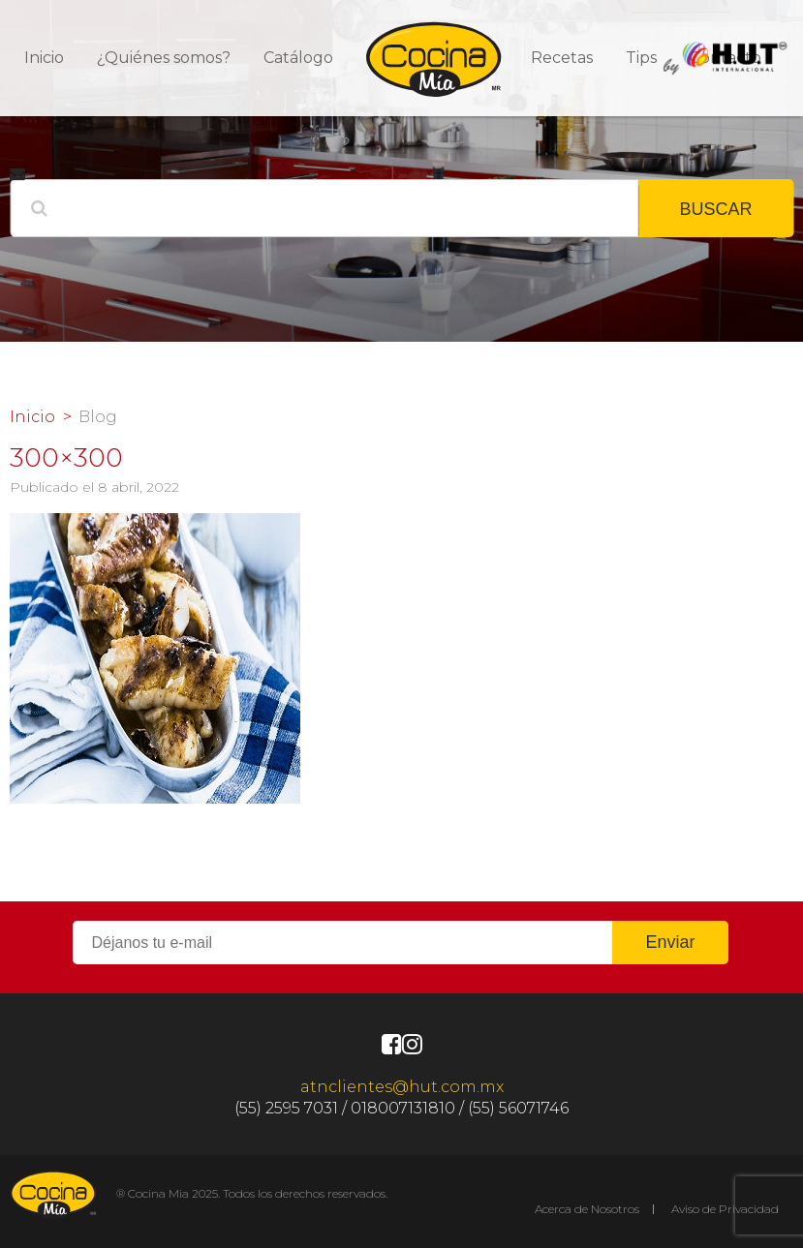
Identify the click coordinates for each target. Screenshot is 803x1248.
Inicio (44, 57)
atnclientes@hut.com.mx (402, 1087)
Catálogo (298, 57)
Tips (641, 57)
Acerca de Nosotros (587, 1209)
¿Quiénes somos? (164, 57)
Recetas (562, 57)
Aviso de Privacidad (725, 1209)
